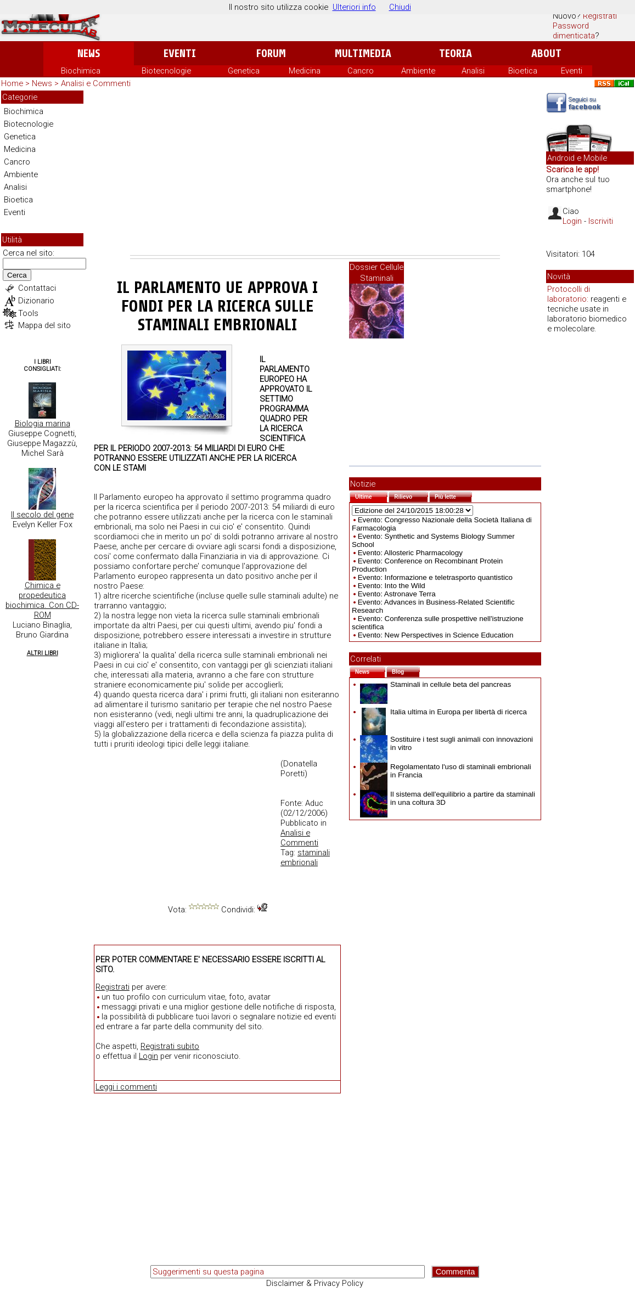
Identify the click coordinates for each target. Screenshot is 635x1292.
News (88, 53)
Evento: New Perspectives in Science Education (436, 635)
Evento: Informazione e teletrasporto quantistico (435, 577)
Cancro (360, 71)
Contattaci (37, 288)
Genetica (244, 71)
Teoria (455, 53)
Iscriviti (600, 221)
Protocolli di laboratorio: (568, 294)
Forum (271, 53)
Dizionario (36, 301)
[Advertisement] (315, 173)
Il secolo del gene (42, 515)
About (546, 53)
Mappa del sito (44, 325)
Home (12, 83)
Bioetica (522, 71)
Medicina (305, 71)
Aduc (314, 803)
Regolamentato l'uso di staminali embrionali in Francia (445, 771)
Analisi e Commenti (96, 83)
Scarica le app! (572, 169)
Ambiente (418, 71)
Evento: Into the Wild (391, 586)
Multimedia (363, 53)
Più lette (453, 496)
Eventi (180, 53)
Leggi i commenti (126, 1087)
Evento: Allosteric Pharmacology (410, 553)
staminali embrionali (305, 857)
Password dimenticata (574, 31)
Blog (406, 671)
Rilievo (411, 496)
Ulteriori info (354, 7)
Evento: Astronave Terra (397, 594)
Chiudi (400, 7)
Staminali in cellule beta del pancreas (435, 684)
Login (148, 1056)
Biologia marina (42, 423)
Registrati (600, 16)
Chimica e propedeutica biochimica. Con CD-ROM (42, 600)
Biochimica (80, 71)
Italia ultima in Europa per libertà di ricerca (443, 712)
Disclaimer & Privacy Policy (314, 1283)
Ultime (371, 496)
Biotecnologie (166, 71)
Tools (28, 313)
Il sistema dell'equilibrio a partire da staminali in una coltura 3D (447, 798)
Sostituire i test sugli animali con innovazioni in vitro (446, 743)
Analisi (473, 71)
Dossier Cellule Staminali (376, 272)
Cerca (17, 275)
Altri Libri (42, 653)
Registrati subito (170, 1046)
